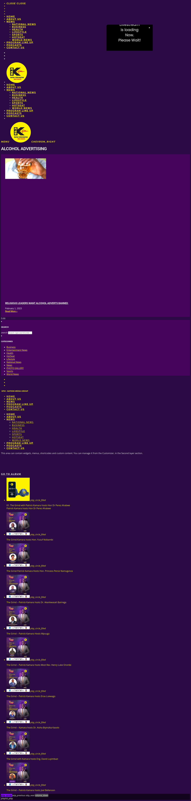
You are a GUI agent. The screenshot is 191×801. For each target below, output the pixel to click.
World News (22, 40)
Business (19, 27)
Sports (17, 34)
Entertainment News (17, 350)
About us (14, 19)
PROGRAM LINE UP (20, 42)
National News (24, 24)
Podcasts (14, 45)
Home (11, 16)
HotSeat (18, 37)
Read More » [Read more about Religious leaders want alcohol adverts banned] (11, 311)
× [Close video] (149, 27)
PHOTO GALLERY (15, 368)
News (11, 21)
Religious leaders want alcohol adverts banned (37, 303)
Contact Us (16, 47)
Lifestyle (19, 32)
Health (17, 29)
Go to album (11, 474)
